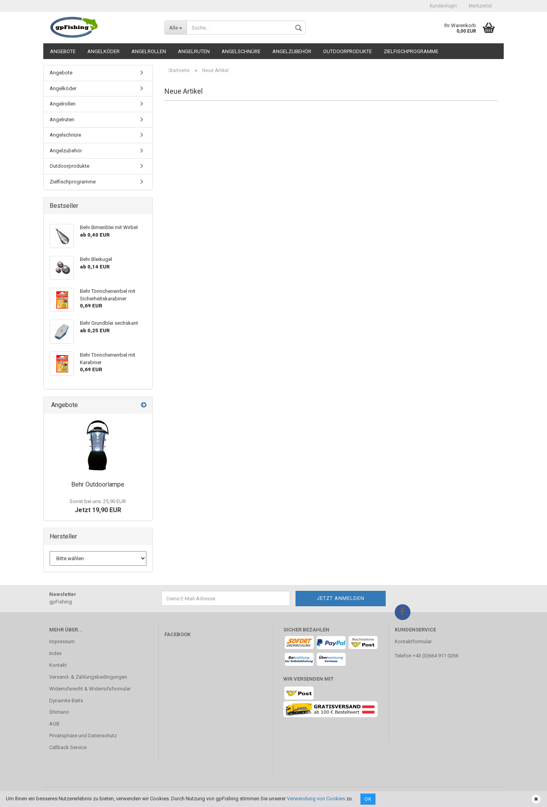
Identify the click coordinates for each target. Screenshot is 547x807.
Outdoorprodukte (347, 51)
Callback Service (68, 747)
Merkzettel (480, 6)
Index (55, 653)
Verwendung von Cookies (316, 798)
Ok (367, 799)
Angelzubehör (291, 51)
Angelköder (103, 51)
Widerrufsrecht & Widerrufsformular (90, 689)
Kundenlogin (443, 6)
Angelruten (194, 51)
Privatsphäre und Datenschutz (83, 736)
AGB (54, 724)
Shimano (59, 712)
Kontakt (58, 665)
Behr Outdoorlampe (97, 484)
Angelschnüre (241, 51)
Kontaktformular (413, 641)
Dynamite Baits (66, 700)
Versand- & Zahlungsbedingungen (88, 677)
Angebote (63, 51)
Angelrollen (148, 51)
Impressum (62, 641)
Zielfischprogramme (411, 51)
